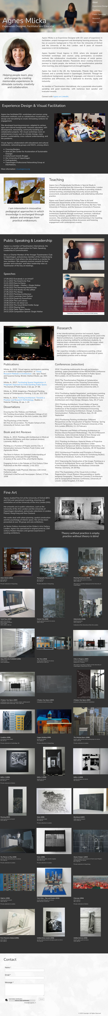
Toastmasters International (33, 246)
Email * (8, 975)
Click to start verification (22, 1000)
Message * (9, 982)
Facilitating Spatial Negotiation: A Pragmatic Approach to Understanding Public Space (25, 383)
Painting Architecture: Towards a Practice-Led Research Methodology (24, 399)
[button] (56, 127)
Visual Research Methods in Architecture (22, 372)
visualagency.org (23, 169)
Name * (8, 967)
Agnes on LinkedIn (60, 96)
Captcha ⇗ (30, 1003)
